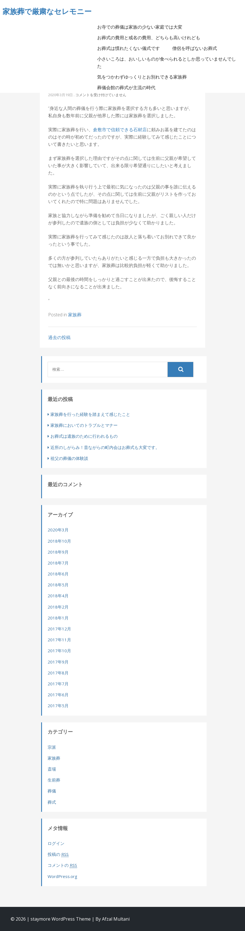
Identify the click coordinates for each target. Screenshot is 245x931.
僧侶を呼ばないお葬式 (194, 48)
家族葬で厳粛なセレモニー (47, 11)
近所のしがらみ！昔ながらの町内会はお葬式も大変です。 (105, 447)
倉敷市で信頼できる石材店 (120, 129)
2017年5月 (58, 705)
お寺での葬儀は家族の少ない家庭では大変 (139, 27)
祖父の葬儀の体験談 (69, 458)
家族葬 (74, 315)
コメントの (62, 865)
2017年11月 (59, 639)
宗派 (52, 747)
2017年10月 (59, 650)
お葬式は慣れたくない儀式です (128, 48)
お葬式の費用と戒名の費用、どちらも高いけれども (148, 37)
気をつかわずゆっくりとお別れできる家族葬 (142, 77)
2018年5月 (58, 584)
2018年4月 (58, 595)
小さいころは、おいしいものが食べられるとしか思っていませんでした (166, 62)
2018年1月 (58, 618)
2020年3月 (58, 530)
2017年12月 (59, 629)
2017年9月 (58, 662)
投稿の (58, 854)
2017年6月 (58, 694)
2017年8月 (58, 673)
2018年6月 (58, 574)
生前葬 (54, 780)
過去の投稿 (59, 337)
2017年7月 (58, 683)
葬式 (52, 802)
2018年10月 (59, 541)
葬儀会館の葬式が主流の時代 (126, 87)
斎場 (52, 769)
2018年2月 (58, 607)
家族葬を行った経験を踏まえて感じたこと (90, 414)
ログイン (56, 843)
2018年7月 (58, 563)
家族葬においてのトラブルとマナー (84, 425)
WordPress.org (62, 876)
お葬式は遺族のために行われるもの (84, 436)
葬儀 (52, 791)
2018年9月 (58, 552)
